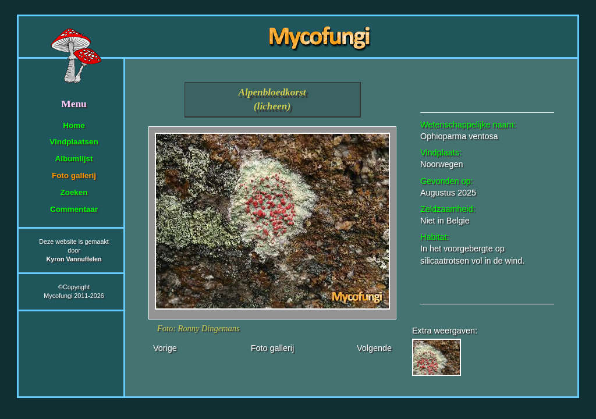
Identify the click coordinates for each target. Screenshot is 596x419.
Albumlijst (74, 158)
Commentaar (74, 209)
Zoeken (73, 192)
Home (73, 125)
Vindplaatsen (73, 141)
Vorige (165, 348)
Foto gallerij (74, 175)
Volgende (374, 348)
